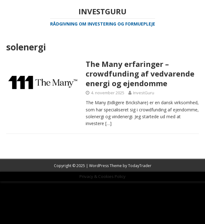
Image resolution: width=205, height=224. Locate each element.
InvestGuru (143, 93)
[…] (108, 123)
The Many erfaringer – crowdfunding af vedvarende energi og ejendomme (140, 73)
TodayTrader (139, 165)
